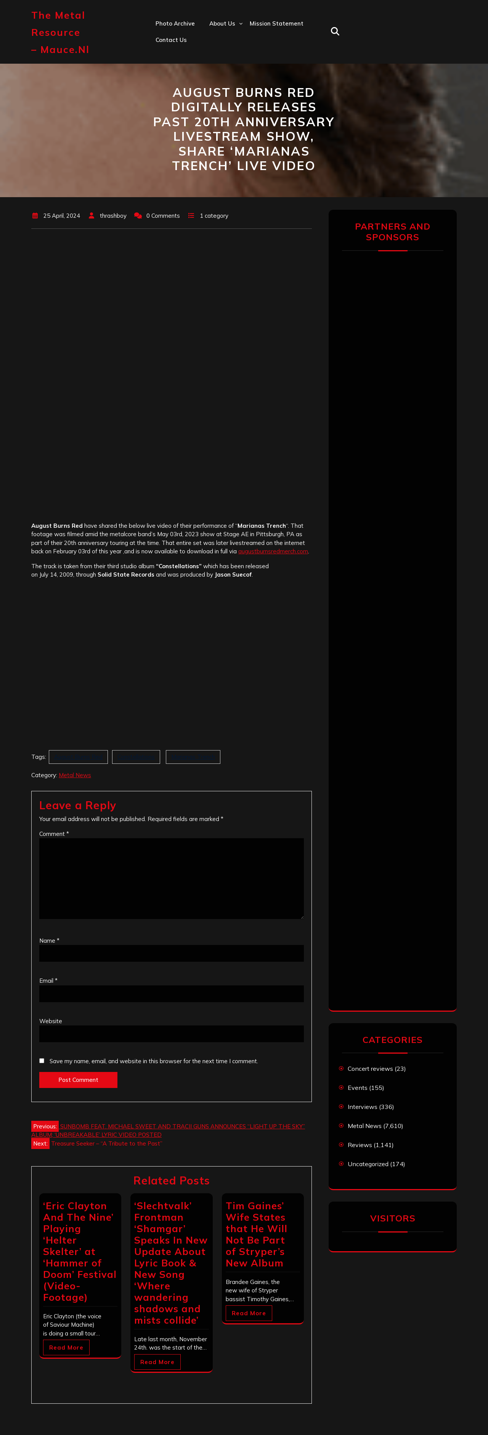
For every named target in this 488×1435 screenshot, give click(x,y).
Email (48, 980)
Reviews (360, 1145)
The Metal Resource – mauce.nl (60, 32)
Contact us (171, 39)
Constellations (136, 756)
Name (49, 940)
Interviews (362, 1106)
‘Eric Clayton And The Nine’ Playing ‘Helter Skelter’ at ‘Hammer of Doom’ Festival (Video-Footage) (80, 1251)
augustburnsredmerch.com (273, 551)
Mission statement (276, 23)
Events (358, 1087)
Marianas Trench (193, 756)
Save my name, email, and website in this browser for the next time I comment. (154, 1061)
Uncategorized (368, 1164)
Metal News (75, 775)
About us (222, 23)
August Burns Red (78, 756)
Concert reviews (370, 1068)
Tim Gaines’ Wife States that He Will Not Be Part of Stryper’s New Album (256, 1234)
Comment (54, 833)
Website (50, 1021)
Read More (66, 1347)
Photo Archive (175, 23)
